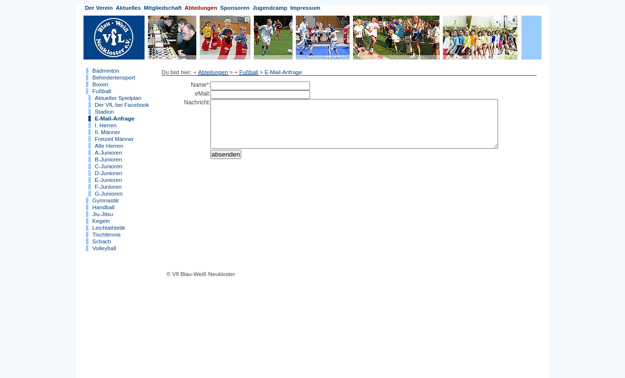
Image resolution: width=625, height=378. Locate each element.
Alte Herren (109, 146)
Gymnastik (105, 200)
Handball (103, 207)
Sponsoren (235, 8)
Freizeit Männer (114, 139)
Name (199, 84)
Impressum (305, 8)
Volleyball (104, 248)
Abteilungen (201, 8)
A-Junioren (108, 153)
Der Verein (99, 8)
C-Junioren (108, 166)
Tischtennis (106, 235)
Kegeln (101, 221)
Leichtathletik (108, 228)
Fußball (101, 91)
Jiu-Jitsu (102, 214)
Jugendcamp (269, 8)
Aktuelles (128, 8)
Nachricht (196, 102)
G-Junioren (109, 194)
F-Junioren (108, 187)
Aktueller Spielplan (118, 98)
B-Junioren (108, 159)
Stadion (104, 112)
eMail (202, 93)
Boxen (100, 84)
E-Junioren (108, 180)
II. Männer (107, 132)
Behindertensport (113, 77)
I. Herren (106, 125)
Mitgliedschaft (163, 8)
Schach (101, 241)
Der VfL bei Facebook (122, 105)
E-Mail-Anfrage (114, 118)
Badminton (105, 71)
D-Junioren (108, 173)
